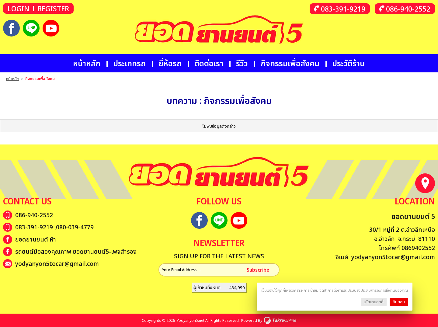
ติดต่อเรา (208, 63)
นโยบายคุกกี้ (374, 301)
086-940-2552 (408, 8)
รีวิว (242, 63)
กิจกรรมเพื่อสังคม (290, 63)
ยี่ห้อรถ (170, 63)
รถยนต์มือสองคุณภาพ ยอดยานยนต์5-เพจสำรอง (76, 251)
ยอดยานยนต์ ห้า (35, 239)
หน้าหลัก (86, 63)
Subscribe (258, 269)
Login (19, 8)
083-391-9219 (343, 8)
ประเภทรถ (129, 63)
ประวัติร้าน (348, 63)
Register (53, 8)
